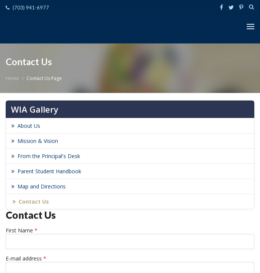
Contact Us (34, 201)
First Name (22, 230)
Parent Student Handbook (49, 171)
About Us (28, 125)
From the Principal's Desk (48, 156)
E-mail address (26, 258)
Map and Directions (41, 186)
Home (12, 78)
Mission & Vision (37, 140)
